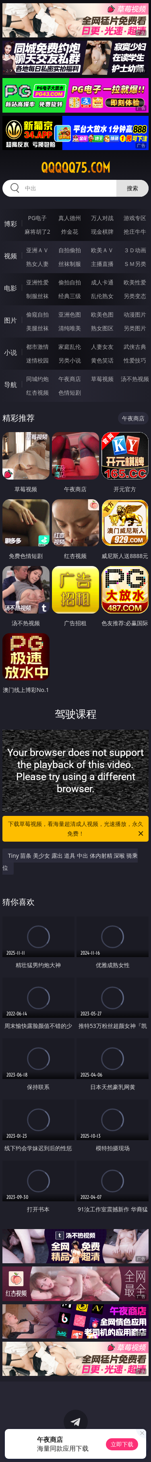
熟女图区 (102, 328)
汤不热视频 (135, 379)
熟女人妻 (37, 264)
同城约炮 (37, 379)
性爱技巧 (135, 360)
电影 (10, 288)
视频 (10, 255)
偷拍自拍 (69, 282)
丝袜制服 (69, 264)
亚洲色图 (69, 314)
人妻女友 (102, 346)
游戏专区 (135, 218)
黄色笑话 (102, 360)
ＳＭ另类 (135, 264)
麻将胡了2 (37, 231)
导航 (10, 384)
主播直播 (102, 264)
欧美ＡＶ (102, 250)
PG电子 (37, 218)
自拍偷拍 (69, 250)
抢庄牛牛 (135, 231)
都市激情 (37, 346)
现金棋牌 (102, 231)
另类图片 (135, 328)
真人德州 (69, 218)
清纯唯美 (69, 328)
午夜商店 (69, 379)
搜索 (132, 188)
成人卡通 (102, 282)
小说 (10, 352)
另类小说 (69, 360)
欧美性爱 (135, 282)
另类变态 (135, 296)
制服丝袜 (37, 296)
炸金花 (69, 231)
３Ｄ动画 (135, 250)
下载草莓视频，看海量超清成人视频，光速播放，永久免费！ (76, 829)
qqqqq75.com (75, 168)
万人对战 (102, 218)
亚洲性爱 (37, 282)
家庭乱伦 (69, 346)
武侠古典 (135, 346)
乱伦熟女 (102, 296)
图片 (10, 320)
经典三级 (69, 296)
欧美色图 (102, 314)
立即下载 (122, 1444)
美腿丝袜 (37, 328)
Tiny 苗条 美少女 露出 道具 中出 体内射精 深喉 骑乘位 (70, 861)
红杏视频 (37, 392)
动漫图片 (135, 314)
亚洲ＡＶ (37, 250)
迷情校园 (37, 360)
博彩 (10, 223)
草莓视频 (102, 379)
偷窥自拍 (37, 314)
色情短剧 (69, 392)
